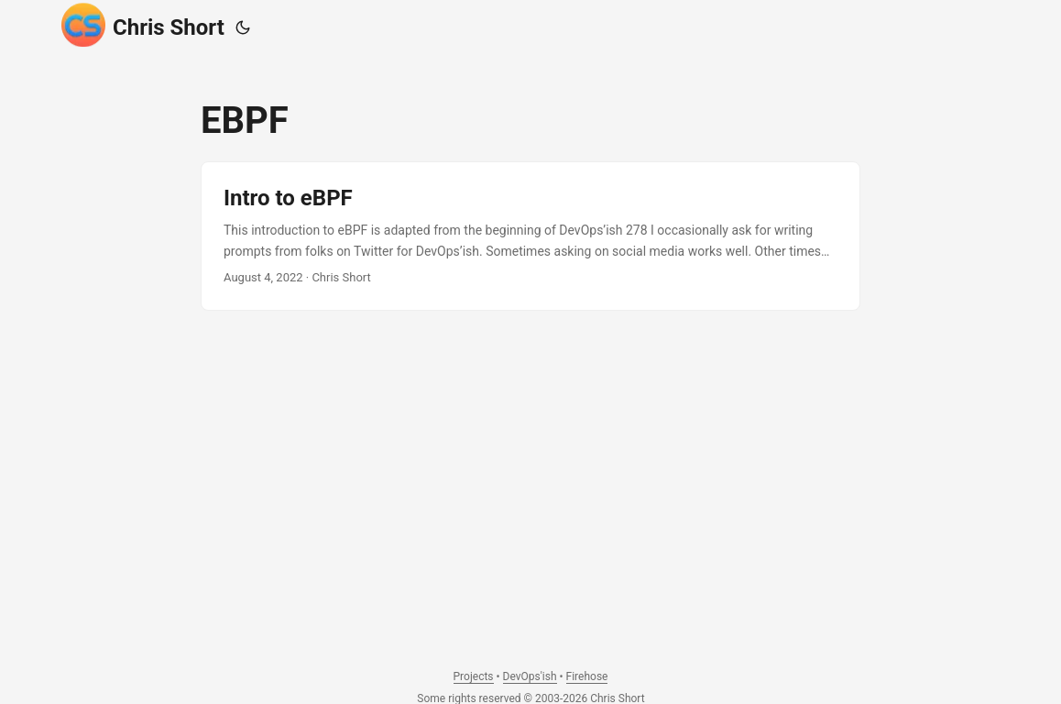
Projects (474, 676)
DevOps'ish (530, 676)
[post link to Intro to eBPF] (530, 236)
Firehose (587, 676)
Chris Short (142, 25)
